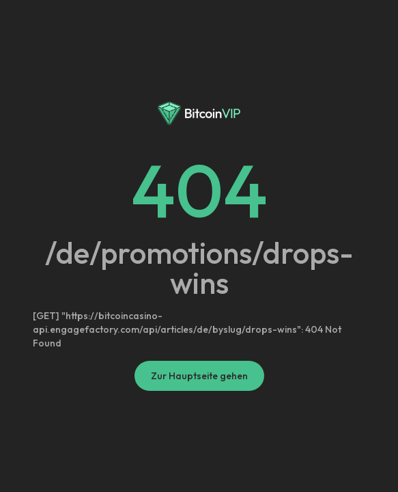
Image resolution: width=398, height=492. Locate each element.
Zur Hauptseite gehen (199, 376)
